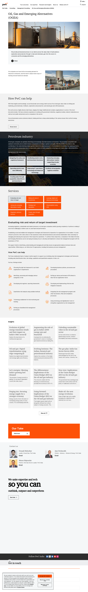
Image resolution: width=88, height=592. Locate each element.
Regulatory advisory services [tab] (16, 213)
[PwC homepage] (5, 4)
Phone (47, 585)
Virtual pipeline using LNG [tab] (52, 206)
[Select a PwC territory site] (83, 1)
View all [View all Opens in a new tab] (43, 413)
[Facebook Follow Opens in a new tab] (47, 556)
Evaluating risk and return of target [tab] (16, 199)
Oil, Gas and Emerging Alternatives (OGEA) (43, 8)
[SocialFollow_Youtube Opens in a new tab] (55, 556)
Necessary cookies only (45, 580)
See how (13, 497)
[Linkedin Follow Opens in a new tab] (52, 556)
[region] (27, 581)
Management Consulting (23, 8)
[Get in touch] (14, 563)
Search (84, 4)
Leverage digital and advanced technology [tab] (52, 199)
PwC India (4, 8)
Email (21, 455)
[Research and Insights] (45, 5)
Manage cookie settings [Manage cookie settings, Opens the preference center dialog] (45, 585)
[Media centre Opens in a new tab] (64, 5)
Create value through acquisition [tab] (34, 213)
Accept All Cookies (45, 576)
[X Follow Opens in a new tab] (50, 556)
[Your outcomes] (24, 5)
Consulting (12, 8)
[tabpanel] (44, 266)
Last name (49, 576)
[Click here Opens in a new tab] (21, 433)
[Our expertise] (34, 5)
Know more (13, 126)
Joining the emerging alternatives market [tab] (16, 206)
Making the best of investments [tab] (33, 199)
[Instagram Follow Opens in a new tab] (57, 556)
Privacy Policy (20, 587)
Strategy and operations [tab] (31, 206)
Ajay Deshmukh (60, 451)
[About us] (55, 5)
